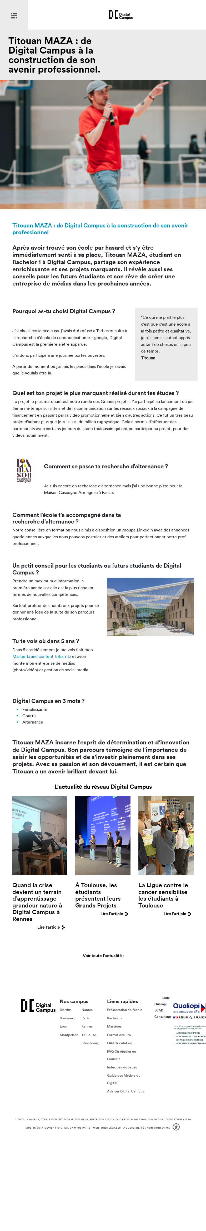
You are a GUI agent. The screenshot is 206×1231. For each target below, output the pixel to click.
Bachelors (114, 1018)
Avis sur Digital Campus (125, 1091)
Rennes (87, 1026)
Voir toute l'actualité (102, 956)
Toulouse (89, 1035)
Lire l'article (52, 927)
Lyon (63, 1026)
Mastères (114, 1026)
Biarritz (64, 656)
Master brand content (32, 656)
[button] (177, 1127)
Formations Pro (119, 1035)
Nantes (87, 1009)
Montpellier (69, 1035)
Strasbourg (90, 1043)
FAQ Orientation (119, 1043)
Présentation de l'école (124, 1009)
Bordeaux (67, 1018)
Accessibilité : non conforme (146, 1127)
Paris (85, 1018)
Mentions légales (107, 1127)
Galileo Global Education (161, 1119)
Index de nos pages (122, 1067)
